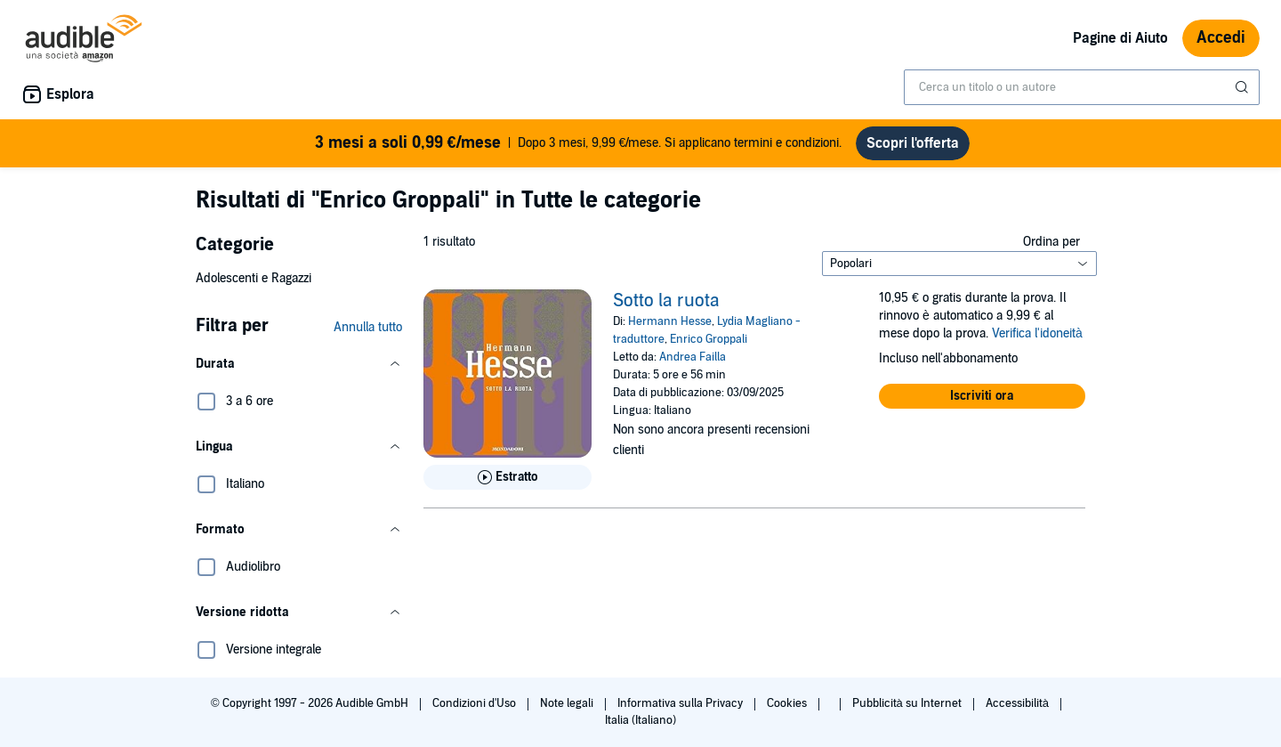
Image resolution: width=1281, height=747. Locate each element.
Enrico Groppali (708, 339)
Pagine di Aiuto (1120, 38)
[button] (299, 364)
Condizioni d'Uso (475, 703)
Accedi (1220, 37)
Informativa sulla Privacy (681, 703)
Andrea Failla (692, 357)
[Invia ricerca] (1244, 87)
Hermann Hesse (670, 321)
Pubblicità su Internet (908, 703)
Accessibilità (1018, 703)
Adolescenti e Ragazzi (253, 278)
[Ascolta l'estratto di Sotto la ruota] (507, 477)
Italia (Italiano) (640, 720)
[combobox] (1082, 87)
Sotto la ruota (666, 301)
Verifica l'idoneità (1037, 333)
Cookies (788, 703)
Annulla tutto (368, 327)
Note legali (568, 703)
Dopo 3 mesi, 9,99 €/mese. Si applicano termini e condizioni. (578, 143)
